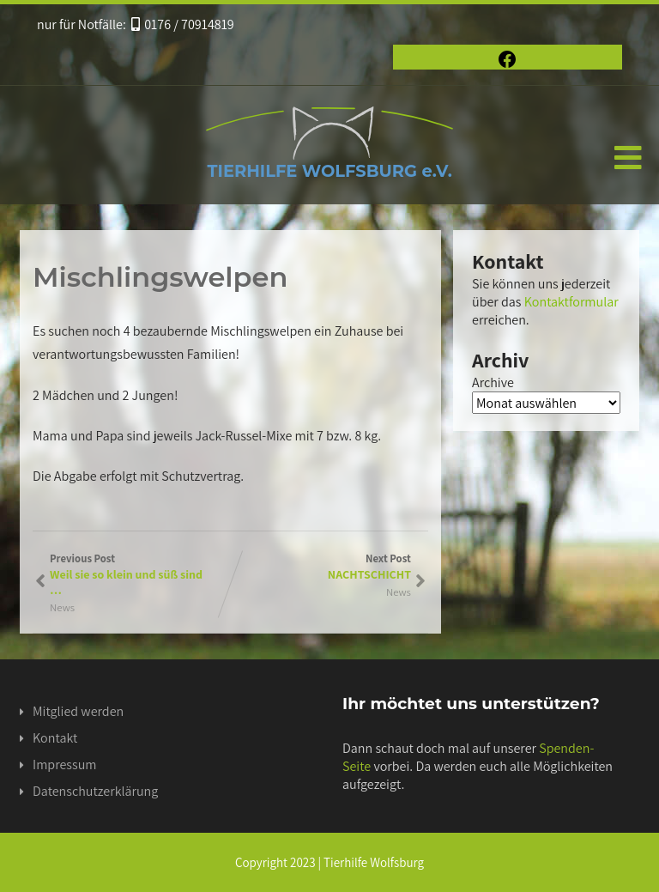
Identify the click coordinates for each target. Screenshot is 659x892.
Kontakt (55, 738)
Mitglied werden (78, 711)
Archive (493, 382)
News (62, 607)
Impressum (64, 764)
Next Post (321, 566)
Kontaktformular (571, 302)
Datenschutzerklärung (95, 791)
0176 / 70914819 (182, 24)
